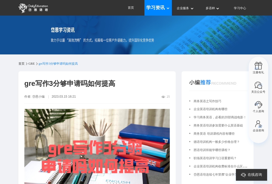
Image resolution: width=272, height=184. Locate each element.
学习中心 (240, 8)
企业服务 (185, 8)
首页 (131, 7)
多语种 (213, 8)
